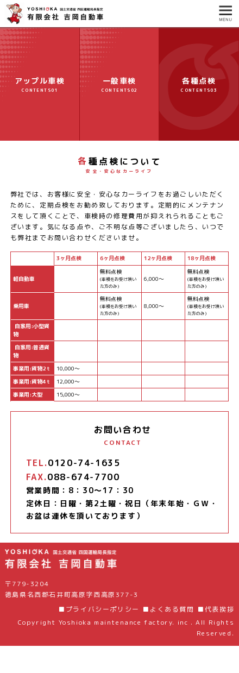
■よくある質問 (168, 609)
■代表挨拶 (215, 609)
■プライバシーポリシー (99, 609)
